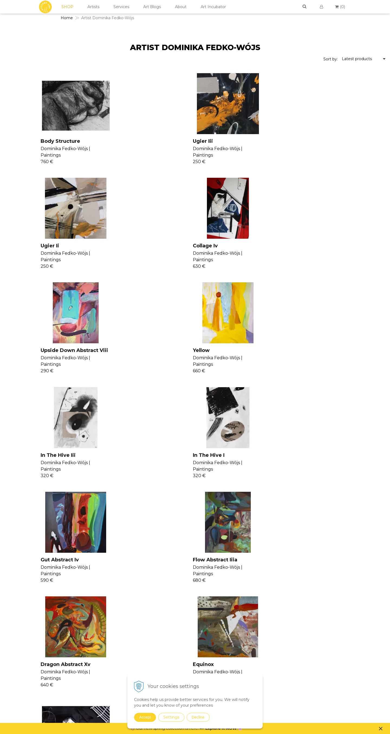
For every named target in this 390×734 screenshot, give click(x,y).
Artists (93, 6)
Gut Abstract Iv (33, 350)
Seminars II (204, 639)
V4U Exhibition (207, 652)
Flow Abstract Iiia (132, 350)
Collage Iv (315, 141)
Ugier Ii (216, 141)
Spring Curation (270, 667)
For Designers (332, 666)
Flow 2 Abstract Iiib (231, 455)
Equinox (313, 350)
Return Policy (331, 647)
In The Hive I (319, 246)
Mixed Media (268, 633)
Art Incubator (213, 6)
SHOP (67, 6)
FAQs (324, 653)
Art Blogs (152, 6)
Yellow (118, 246)
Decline (198, 717)
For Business (331, 660)
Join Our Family (208, 613)
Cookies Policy (332, 640)
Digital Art (265, 647)
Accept (145, 717)
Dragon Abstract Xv (232, 350)
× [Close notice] (380, 728)
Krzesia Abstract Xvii (329, 455)
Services (121, 6)
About (181, 6)
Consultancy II (207, 645)
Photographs (268, 626)
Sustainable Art (270, 640)
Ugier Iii (120, 141)
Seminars (203, 619)
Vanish (200, 632)
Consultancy (205, 626)
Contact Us (329, 621)
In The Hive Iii (224, 246)
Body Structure (33, 141)
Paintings (265, 612)
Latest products (357, 58)
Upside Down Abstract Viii (47, 246)
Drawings (265, 619)
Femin (22, 455)
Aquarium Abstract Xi (138, 455)
